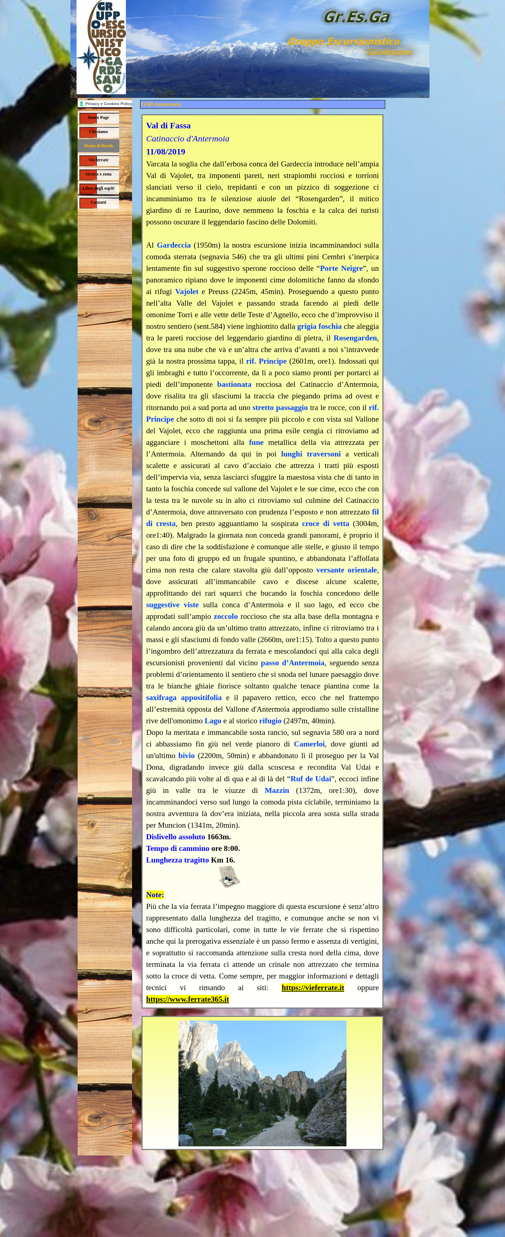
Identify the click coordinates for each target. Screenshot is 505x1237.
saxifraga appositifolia (184, 697)
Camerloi (309, 744)
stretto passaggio (280, 407)
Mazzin (277, 790)
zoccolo (226, 616)
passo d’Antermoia (292, 662)
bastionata (234, 384)
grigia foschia (319, 326)
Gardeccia (174, 245)
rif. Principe (266, 361)
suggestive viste (172, 604)
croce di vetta (325, 523)
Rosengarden (355, 338)
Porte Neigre (341, 268)
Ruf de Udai (311, 778)
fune (256, 442)
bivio (186, 755)
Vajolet (186, 291)
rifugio (270, 720)
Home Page (98, 117)
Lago (213, 720)
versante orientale (346, 570)
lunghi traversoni (311, 454)
